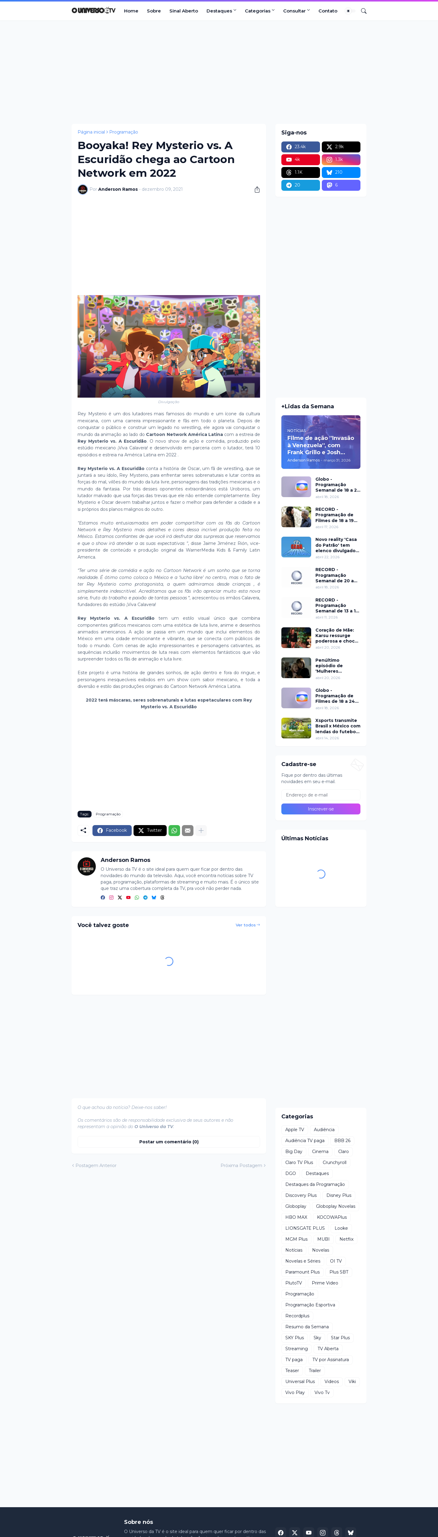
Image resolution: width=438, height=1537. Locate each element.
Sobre (154, 11)
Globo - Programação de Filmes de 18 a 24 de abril (335, 696)
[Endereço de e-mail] (320, 794)
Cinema (320, 1151)
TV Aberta (328, 1348)
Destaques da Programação (315, 1184)
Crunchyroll (334, 1162)
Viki (352, 1381)
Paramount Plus (302, 1272)
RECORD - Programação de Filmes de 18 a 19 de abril (334, 515)
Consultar (294, 11)
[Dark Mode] (350, 11)
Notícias (293, 1250)
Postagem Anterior (95, 1165)
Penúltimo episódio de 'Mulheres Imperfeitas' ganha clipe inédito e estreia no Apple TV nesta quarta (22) (337, 665)
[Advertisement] (219, 72)
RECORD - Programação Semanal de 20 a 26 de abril (334, 575)
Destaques (219, 11)
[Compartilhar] (255, 189)
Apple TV (294, 1129)
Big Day (293, 1151)
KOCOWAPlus (332, 1217)
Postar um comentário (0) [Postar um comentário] (169, 1142)
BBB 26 (342, 1140)
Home (131, 11)
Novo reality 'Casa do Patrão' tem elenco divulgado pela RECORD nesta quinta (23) (336, 545)
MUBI (323, 1239)
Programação (123, 132)
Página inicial (91, 132)
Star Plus (340, 1337)
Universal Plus (300, 1381)
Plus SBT (338, 1272)
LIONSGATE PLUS (305, 1228)
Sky (317, 1337)
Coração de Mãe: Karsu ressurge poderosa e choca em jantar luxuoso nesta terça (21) (336, 635)
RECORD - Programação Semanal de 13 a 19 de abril (337, 605)
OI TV (336, 1261)
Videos (332, 1381)
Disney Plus (338, 1195)
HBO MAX (296, 1217)
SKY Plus (294, 1337)
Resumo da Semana (307, 1327)
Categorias (257, 11)
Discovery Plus (301, 1195)
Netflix (346, 1239)
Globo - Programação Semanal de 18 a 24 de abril (337, 484)
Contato (327, 11)
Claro (343, 1151)
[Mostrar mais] (201, 830)
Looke (341, 1228)
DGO (290, 1173)
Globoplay (295, 1206)
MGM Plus (296, 1239)
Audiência (324, 1129)
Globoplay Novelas (335, 1206)
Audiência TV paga (305, 1140)
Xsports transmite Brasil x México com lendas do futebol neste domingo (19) (337, 726)
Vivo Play (295, 1392)
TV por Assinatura (330, 1359)
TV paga (294, 1359)
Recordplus (297, 1316)
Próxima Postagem (241, 1165)
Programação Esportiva (310, 1305)
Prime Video (325, 1283)
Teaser (292, 1370)
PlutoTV (293, 1283)
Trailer (315, 1370)
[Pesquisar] (361, 11)
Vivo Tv (322, 1392)
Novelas (320, 1250)
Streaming (296, 1348)
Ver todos (246, 924)
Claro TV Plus (299, 1162)
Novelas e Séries (302, 1261)
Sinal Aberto (183, 11)
